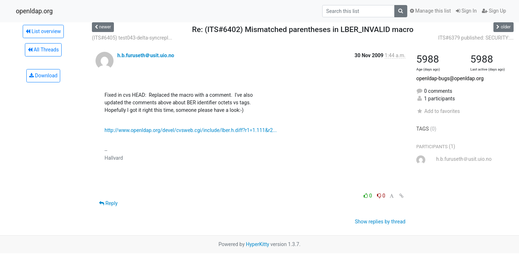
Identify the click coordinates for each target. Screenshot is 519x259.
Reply (108, 203)
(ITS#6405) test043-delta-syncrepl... (132, 38)
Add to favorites (438, 111)
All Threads (43, 50)
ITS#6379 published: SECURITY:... (476, 38)
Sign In (466, 11)
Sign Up (494, 11)
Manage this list (430, 11)
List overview (43, 31)
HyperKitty (257, 244)
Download (43, 75)
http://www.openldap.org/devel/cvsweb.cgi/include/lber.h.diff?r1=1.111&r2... (191, 130)
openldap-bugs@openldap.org (450, 78)
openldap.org (34, 11)
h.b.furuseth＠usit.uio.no (145, 55)
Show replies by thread (380, 221)
